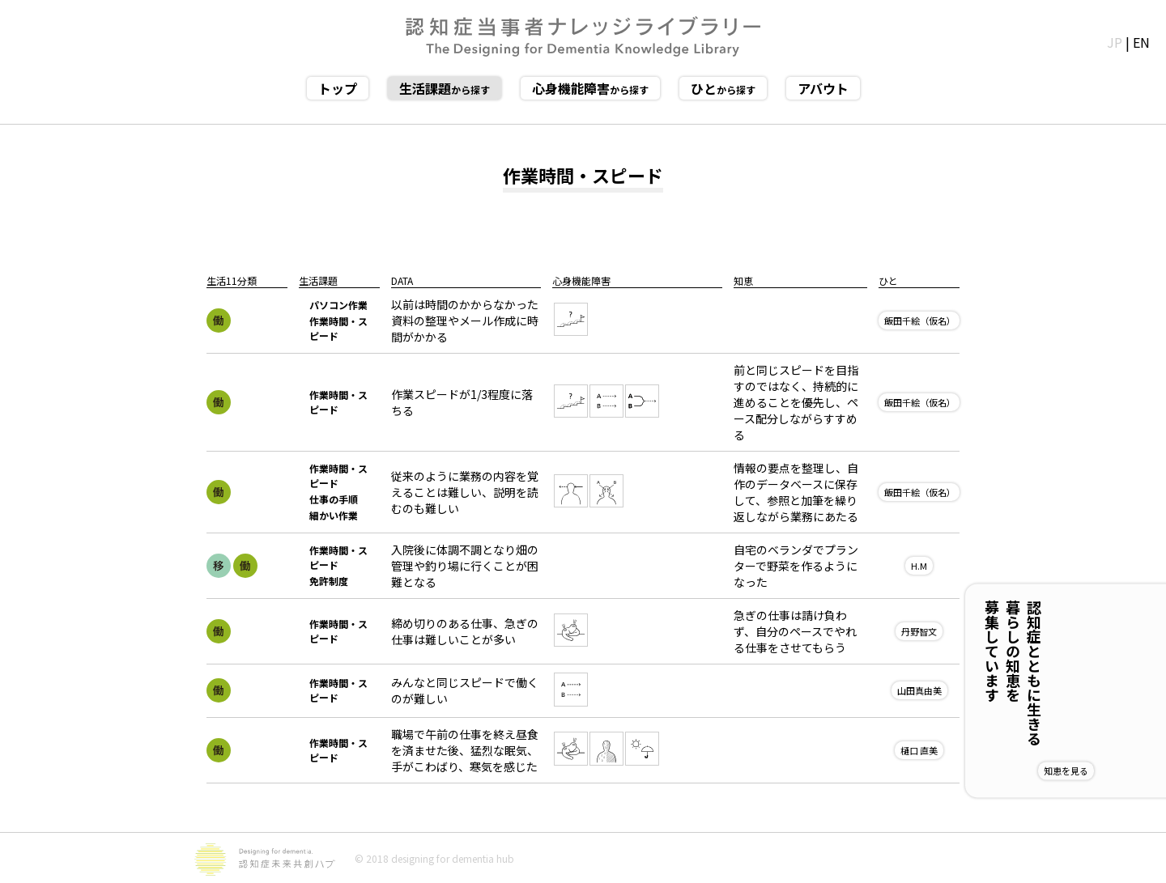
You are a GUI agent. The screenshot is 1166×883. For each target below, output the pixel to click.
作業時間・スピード (338, 328)
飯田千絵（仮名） (919, 320)
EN (1141, 42)
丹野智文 (919, 631)
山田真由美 (919, 690)
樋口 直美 (919, 750)
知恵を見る (1118, 770)
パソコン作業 (338, 305)
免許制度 (328, 581)
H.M (919, 565)
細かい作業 (333, 515)
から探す (444, 88)
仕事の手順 (333, 499)
